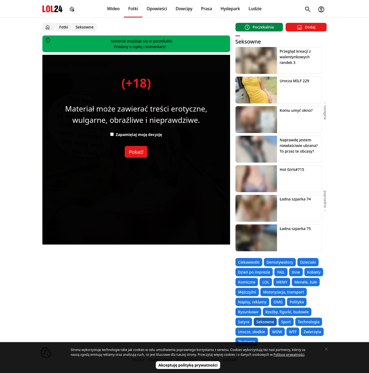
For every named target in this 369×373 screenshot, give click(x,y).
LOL (265, 282)
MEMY (281, 282)
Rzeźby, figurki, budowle (287, 311)
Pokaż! (136, 152)
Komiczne (247, 282)
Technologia (309, 321)
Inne (296, 272)
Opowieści (157, 9)
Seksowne (265, 321)
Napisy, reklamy (252, 301)
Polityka (297, 301)
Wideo (113, 9)
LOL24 (52, 8)
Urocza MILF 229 (294, 80)
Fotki (133, 9)
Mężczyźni (247, 292)
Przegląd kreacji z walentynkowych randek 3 (295, 57)
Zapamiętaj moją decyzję (136, 134)
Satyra (243, 321)
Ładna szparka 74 (295, 199)
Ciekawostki (249, 262)
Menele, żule (305, 282)
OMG (278, 301)
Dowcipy (184, 9)
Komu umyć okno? (296, 110)
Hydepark (230, 9)
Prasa (206, 9)
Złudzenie (247, 341)
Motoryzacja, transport (283, 292)
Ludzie (255, 9)
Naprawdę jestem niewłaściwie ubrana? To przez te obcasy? (299, 145)
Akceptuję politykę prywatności (188, 365)
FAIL (281, 272)
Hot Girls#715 (292, 169)
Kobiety (314, 272)
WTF (293, 331)
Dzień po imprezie (254, 272)
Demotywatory (280, 262)
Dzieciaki (308, 262)
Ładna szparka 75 (295, 228)
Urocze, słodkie (251, 331)
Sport (286, 321)
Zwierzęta (312, 331)
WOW (277, 331)
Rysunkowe (248, 311)
